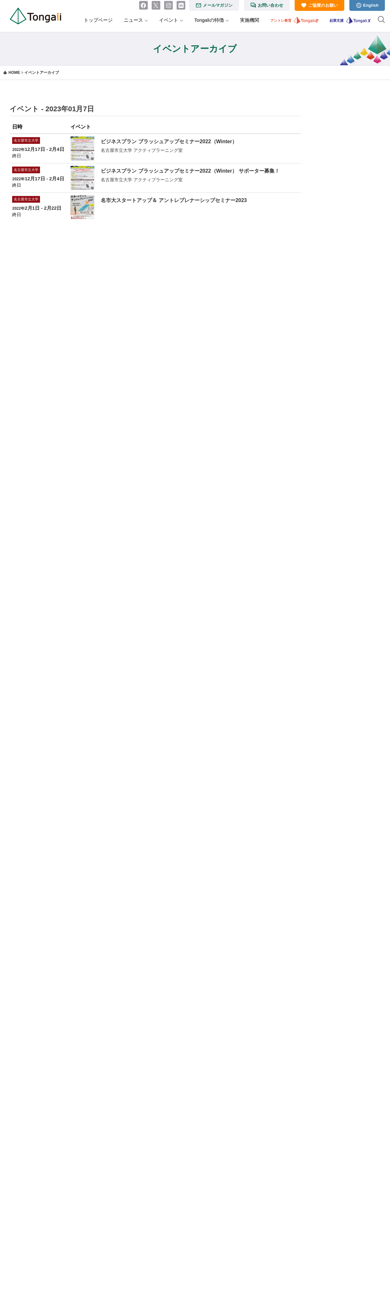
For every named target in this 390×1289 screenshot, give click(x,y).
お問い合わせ (270, 5)
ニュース (133, 20)
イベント (168, 20)
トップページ (98, 20)
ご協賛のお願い (323, 5)
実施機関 (249, 20)
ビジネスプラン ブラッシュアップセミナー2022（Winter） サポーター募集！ (190, 171)
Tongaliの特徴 (209, 20)
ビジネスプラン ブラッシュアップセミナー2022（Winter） (169, 141)
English (371, 5)
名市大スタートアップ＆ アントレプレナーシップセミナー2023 (174, 200)
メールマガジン (218, 5)
